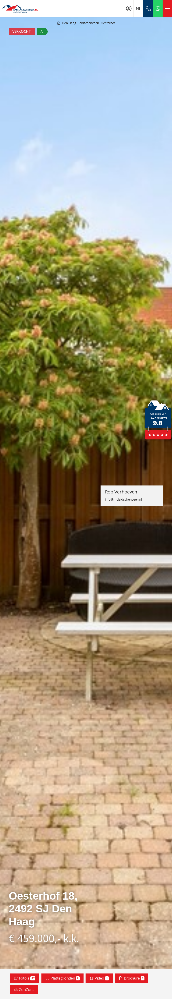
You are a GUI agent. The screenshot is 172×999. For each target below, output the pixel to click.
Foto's (25, 978)
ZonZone (24, 989)
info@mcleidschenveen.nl (123, 500)
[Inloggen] (128, 8)
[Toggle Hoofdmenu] (167, 8)
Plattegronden (62, 978)
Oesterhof (108, 23)
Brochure (131, 978)
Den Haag (69, 23)
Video (99, 978)
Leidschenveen (88, 23)
